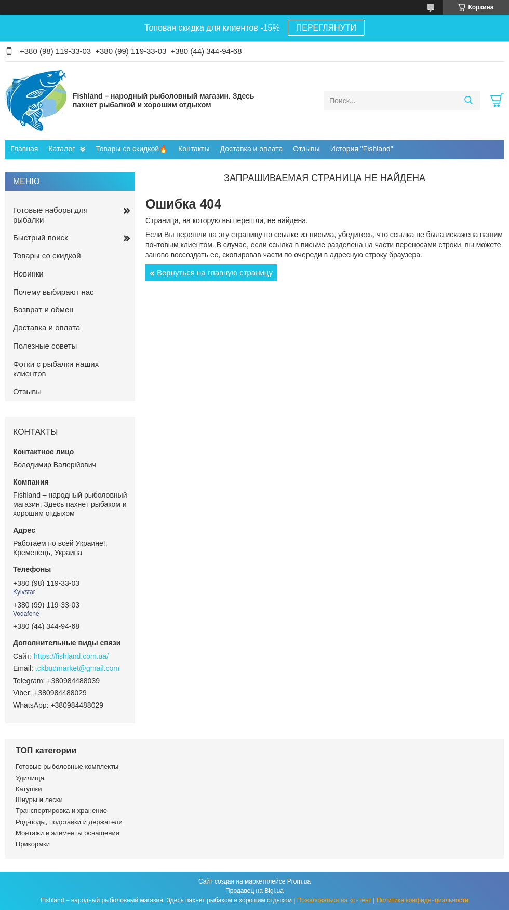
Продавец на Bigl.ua (254, 890)
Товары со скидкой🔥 (132, 149)
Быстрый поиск (40, 237)
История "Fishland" (361, 149)
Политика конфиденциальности (422, 900)
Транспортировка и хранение (61, 811)
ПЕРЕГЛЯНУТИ (326, 27)
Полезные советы (45, 345)
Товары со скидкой (47, 255)
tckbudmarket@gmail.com (77, 668)
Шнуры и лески (39, 800)
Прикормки (33, 844)
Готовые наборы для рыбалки (50, 214)
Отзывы (306, 149)
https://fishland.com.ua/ (71, 656)
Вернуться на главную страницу (215, 272)
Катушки (29, 789)
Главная (24, 149)
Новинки (28, 273)
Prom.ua (299, 881)
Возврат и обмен (43, 309)
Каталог (61, 149)
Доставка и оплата (251, 149)
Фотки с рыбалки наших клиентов (56, 369)
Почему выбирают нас (53, 291)
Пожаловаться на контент (334, 900)
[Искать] (468, 100)
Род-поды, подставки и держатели (69, 822)
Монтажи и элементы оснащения (67, 833)
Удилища (30, 778)
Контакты (193, 149)
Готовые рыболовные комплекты (67, 766)
